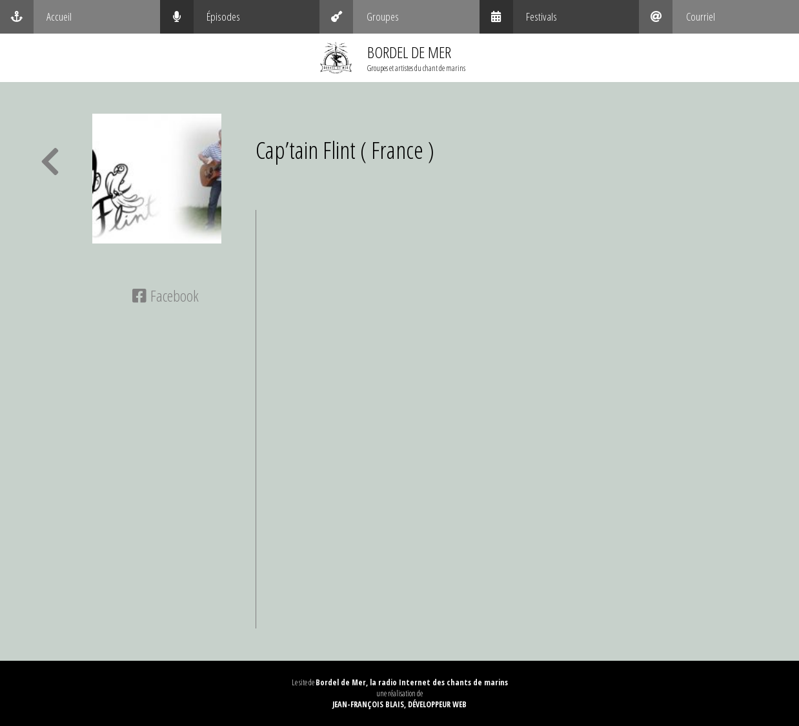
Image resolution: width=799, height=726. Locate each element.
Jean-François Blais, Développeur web (399, 704)
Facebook (165, 295)
